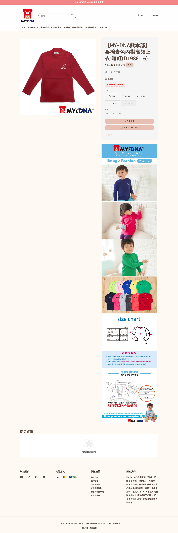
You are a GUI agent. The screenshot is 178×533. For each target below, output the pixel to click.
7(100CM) (126, 96)
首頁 (23, 27)
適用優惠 (109, 78)
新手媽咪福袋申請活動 (73, 27)
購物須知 (94, 481)
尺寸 (106, 90)
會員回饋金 (95, 495)
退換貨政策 (95, 484)
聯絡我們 (93, 528)
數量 (106, 109)
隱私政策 (84, 528)
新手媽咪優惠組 (97, 491)
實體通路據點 (96, 488)
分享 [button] (108, 135)
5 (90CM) (111, 96)
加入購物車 (129, 121)
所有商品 (31, 27)
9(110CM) (141, 96)
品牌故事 (94, 477)
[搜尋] (72, 15)
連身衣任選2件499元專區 (50, 27)
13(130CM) (128, 103)
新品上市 (103, 27)
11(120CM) (112, 103)
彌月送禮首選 (91, 27)
